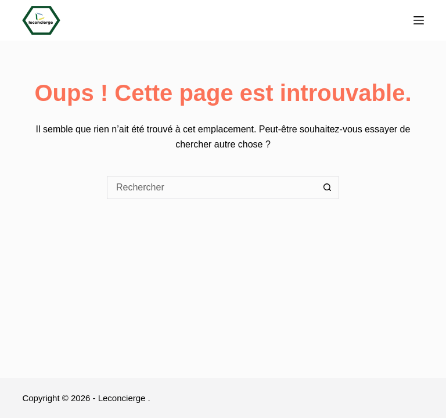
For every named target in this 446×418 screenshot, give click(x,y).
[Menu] (418, 20)
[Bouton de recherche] (327, 187)
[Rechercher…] (211, 187)
